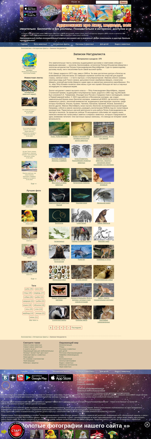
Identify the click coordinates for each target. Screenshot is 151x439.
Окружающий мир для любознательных (38, 351)
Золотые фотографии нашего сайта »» (75, 425)
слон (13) (38, 309)
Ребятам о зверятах (30, 363)
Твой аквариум (29, 361)
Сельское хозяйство (85, 384)
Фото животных (40, 44)
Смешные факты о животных (34, 355)
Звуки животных (65, 367)
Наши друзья (28, 357)
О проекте (81, 377)
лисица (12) (40, 313)
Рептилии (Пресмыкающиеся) (70, 353)
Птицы (61, 347)
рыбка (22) (40, 301)
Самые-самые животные (32, 347)
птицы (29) (28, 293)
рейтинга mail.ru (69, 402)
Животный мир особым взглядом (91, 391)
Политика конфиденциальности (90, 388)
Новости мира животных (32, 345)
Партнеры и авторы (85, 380)
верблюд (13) (28, 313)
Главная (24, 44)
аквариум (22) (28, 301)
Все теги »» (33, 320)
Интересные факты (61, 44)
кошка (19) (27, 305)
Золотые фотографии (67, 361)
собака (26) (28, 297)
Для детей (104, 44)
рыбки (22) (39, 297)
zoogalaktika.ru (26, 415)
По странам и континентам (33, 359)
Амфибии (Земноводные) (69, 355)
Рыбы (61, 357)
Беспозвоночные (65, 359)
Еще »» (34, 184)
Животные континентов (68, 365)
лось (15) (28, 309)
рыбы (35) (29, 289)
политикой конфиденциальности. (35, 421)
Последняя (76, 328)
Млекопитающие (65, 345)
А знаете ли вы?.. (30, 349)
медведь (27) (39, 293)
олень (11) (34, 317)
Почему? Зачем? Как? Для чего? (35, 353)
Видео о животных (122, 44)
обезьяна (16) (39, 305)
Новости (80, 382)
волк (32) (38, 289)
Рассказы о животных (85, 44)
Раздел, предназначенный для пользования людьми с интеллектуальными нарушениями (103, 393)
